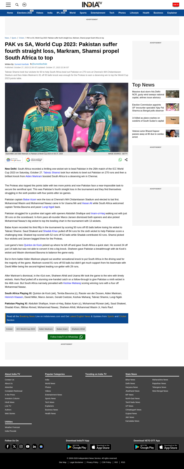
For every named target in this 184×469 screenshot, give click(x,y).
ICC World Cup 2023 (25, 329)
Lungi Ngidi (48, 207)
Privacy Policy (92, 462)
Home (10, 13)
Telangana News (159, 387)
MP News (130, 395)
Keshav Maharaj (72, 283)
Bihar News (130, 380)
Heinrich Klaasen (14, 297)
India (49, 13)
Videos (39, 13)
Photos (122, 13)
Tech (111, 13)
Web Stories (10, 413)
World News (50, 383)
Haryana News (132, 387)
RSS (123, 462)
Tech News (49, 402)
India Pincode (10, 431)
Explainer (172, 13)
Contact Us (9, 380)
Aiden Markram (34, 176)
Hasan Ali (87, 203)
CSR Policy (106, 462)
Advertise (9, 387)
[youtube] (27, 446)
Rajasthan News (159, 383)
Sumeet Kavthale (22, 64)
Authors (8, 410)
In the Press (10, 395)
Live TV (8, 406)
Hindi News (9, 402)
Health (146, 13)
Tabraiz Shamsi (51, 172)
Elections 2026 (24, 13)
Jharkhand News (133, 391)
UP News (129, 406)
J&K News (130, 417)
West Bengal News (160, 391)
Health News (50, 413)
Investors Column (12, 398)
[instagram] (21, 446)
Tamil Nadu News (133, 402)
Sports (83, 13)
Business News (51, 410)
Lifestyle (134, 13)
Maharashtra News (160, 380)
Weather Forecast (12, 427)
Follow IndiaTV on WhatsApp (66, 337)
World (73, 13)
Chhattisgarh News (133, 410)
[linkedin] (34, 446)
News (7, 38)
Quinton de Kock (33, 245)
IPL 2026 (61, 13)
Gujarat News (131, 413)
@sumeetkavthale (39, 64)
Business (158, 13)
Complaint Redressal (13, 391)
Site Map (62, 462)
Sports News (50, 398)
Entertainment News (53, 395)
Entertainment (98, 13)
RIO (116, 462)
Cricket (21, 38)
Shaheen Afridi (78, 329)
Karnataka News (132, 421)
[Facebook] (7, 446)
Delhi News (130, 383)
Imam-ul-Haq (98, 213)
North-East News (133, 398)
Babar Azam (29, 199)
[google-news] (41, 446)
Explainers (49, 406)
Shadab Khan (50, 231)
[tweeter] (14, 446)
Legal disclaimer (76, 462)
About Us (9, 383)
